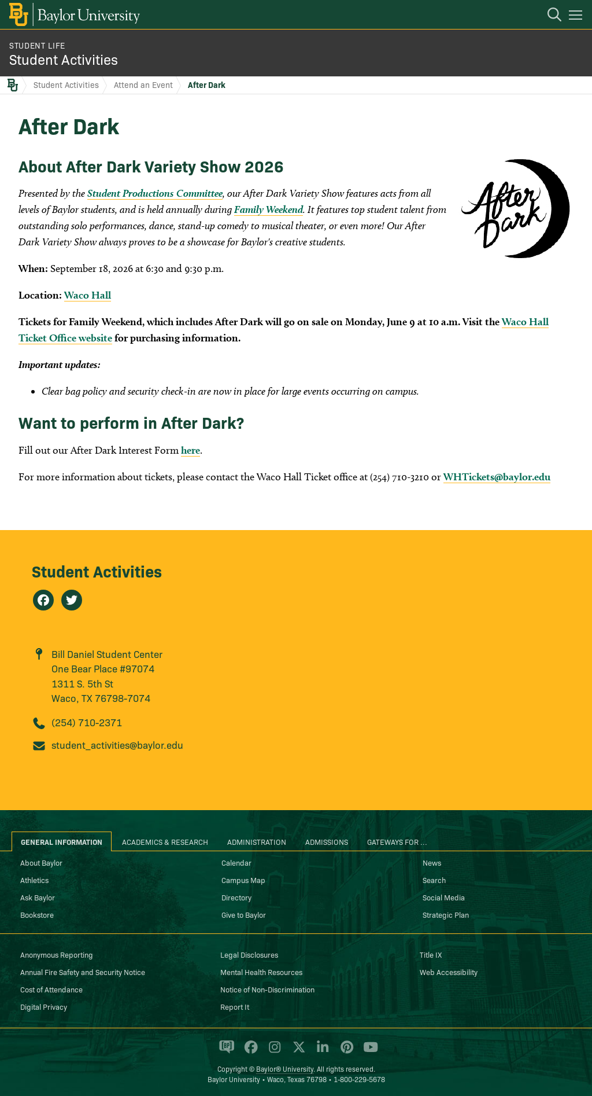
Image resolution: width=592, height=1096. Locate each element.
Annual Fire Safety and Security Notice (82, 971)
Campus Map (243, 879)
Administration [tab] (256, 841)
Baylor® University (284, 1068)
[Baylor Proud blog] (224, 1052)
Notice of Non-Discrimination (267, 989)
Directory (236, 897)
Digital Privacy (43, 1006)
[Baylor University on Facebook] (249, 1052)
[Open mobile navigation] (577, 17)
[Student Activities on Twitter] (71, 600)
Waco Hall (87, 295)
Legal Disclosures (249, 954)
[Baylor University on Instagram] (272, 1052)
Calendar (236, 862)
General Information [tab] (61, 841)
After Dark (206, 84)
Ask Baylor (37, 897)
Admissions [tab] (326, 841)
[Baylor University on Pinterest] (345, 1052)
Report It (234, 1006)
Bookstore (37, 914)
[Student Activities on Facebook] (43, 600)
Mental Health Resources (261, 971)
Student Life (37, 45)
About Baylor (41, 862)
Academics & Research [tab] (165, 841)
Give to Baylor (243, 914)
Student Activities (63, 58)
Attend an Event (143, 84)
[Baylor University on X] (297, 1052)
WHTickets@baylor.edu (496, 476)
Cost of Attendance (51, 989)
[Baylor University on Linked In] (320, 1052)
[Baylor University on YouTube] (368, 1052)
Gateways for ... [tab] (397, 841)
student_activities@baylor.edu (117, 744)
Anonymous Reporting (56, 954)
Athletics (34, 879)
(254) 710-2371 (86, 722)
